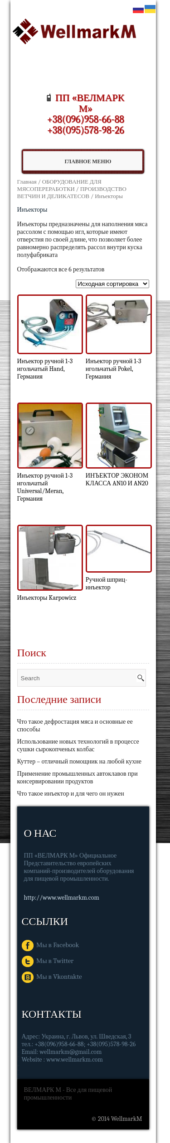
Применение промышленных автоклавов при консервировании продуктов (77, 777)
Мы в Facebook (50, 945)
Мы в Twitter (48, 961)
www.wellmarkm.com (74, 1059)
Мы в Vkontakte (52, 976)
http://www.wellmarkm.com (61, 897)
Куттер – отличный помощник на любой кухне (79, 761)
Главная (27, 181)
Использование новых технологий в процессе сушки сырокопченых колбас (78, 745)
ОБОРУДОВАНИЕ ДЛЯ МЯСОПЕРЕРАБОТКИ (59, 185)
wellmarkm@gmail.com (70, 1052)
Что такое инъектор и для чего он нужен (70, 793)
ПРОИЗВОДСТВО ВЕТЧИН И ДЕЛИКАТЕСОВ (71, 192)
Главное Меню (77, 161)
